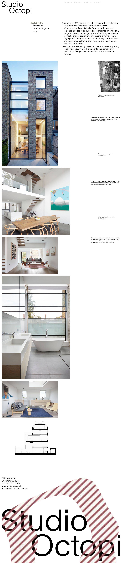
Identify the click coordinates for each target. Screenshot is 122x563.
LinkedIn (24, 488)
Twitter (15, 488)
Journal (97, 2)
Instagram (7, 488)
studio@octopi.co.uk (11, 486)
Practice (78, 2)
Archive (87, 2)
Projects (68, 2)
